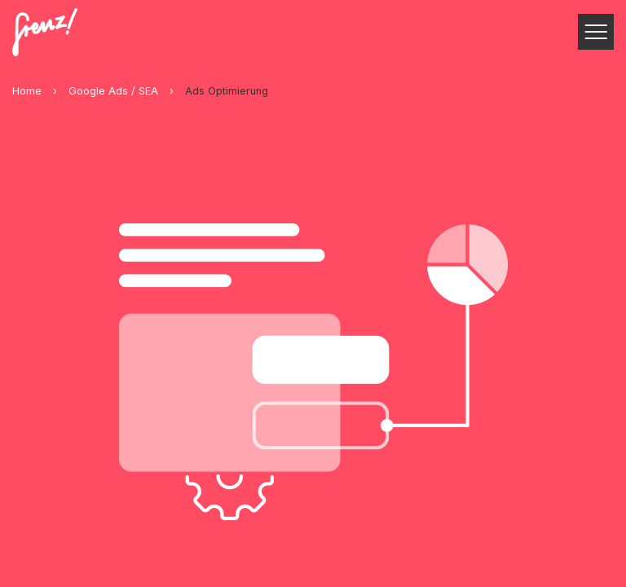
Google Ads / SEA (113, 91)
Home (27, 91)
